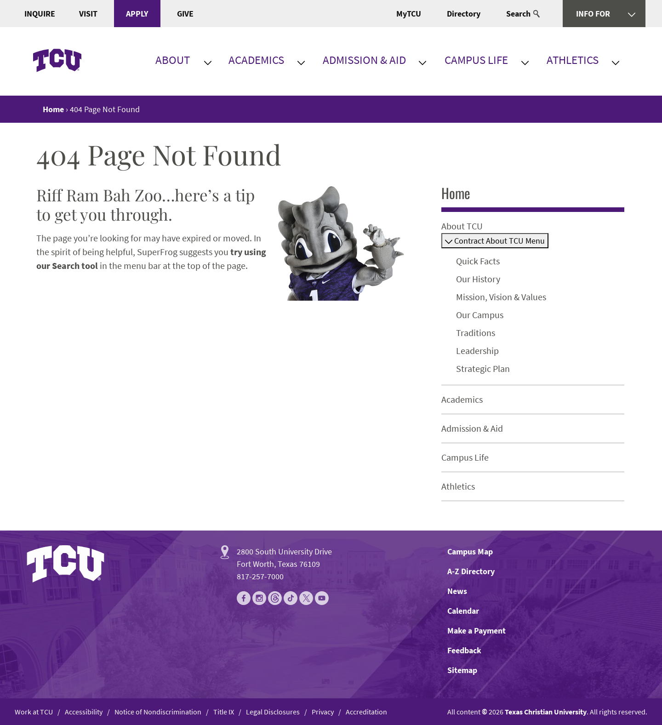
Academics (256, 59)
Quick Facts (478, 261)
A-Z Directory (471, 571)
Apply (137, 13)
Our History (478, 279)
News (457, 591)
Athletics (573, 59)
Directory (463, 13)
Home (455, 193)
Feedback (464, 650)
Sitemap (462, 670)
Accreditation (366, 711)
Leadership (477, 350)
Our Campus (479, 314)
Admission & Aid (364, 59)
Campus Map (470, 551)
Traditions (475, 332)
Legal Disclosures (273, 711)
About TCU (462, 226)
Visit (88, 13)
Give (185, 13)
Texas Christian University (546, 711)
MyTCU (408, 13)
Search (523, 13)
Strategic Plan (483, 368)
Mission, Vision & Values (501, 297)
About (172, 59)
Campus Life (476, 59)
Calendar (463, 610)
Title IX (223, 711)
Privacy (323, 711)
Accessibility (84, 711)
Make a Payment (476, 630)
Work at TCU (34, 711)
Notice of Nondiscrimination (157, 711)
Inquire (39, 13)
